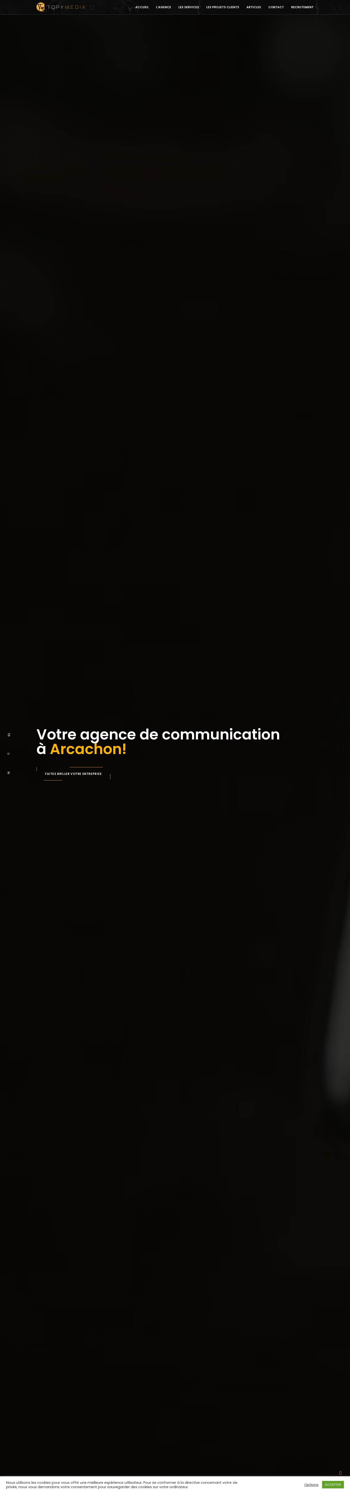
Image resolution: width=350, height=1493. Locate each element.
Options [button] (311, 1485)
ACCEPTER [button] (333, 1484)
